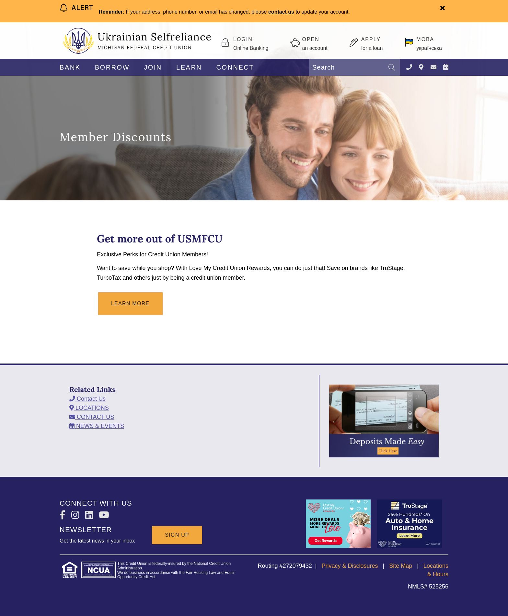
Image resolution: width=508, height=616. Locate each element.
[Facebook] (64, 515)
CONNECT (235, 67)
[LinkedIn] (90, 515)
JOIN (153, 67)
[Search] (392, 67)
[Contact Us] (409, 67)
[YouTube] (104, 515)
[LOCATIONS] (421, 67)
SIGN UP (177, 535)
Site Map (400, 566)
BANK (70, 67)
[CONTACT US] (433, 67)
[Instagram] (76, 515)
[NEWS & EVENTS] (445, 67)
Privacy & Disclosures (349, 566)
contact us (281, 12)
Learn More (130, 303)
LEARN (189, 67)
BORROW (112, 67)
